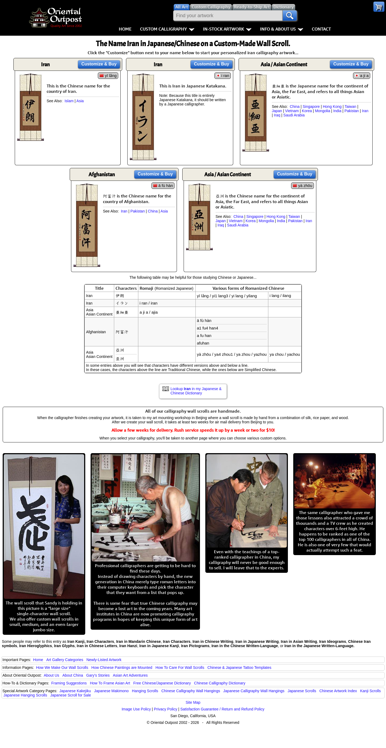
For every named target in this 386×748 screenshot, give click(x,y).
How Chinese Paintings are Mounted (121, 667)
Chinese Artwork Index (338, 691)
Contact (321, 29)
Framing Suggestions (69, 683)
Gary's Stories (98, 675)
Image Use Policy (136, 709)
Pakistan (351, 111)
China (295, 106)
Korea (307, 111)
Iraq (277, 115)
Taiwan (350, 106)
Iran (365, 111)
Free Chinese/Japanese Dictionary (162, 683)
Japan (277, 111)
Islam (69, 101)
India (337, 111)
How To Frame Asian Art (110, 683)
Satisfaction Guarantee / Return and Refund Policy (222, 709)
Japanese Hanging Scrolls (25, 695)
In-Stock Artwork (227, 29)
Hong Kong (332, 106)
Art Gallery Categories (64, 660)
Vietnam (292, 111)
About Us (51, 675)
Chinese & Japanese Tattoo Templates (239, 667)
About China (72, 675)
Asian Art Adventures (130, 675)
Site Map (192, 702)
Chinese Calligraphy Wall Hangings (190, 691)
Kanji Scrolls (370, 691)
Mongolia (322, 111)
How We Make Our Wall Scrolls (62, 667)
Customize (99, 64)
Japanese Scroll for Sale (70, 695)
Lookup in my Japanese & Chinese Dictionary (196, 391)
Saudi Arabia (294, 115)
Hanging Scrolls (145, 691)
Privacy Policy (165, 709)
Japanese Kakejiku (75, 691)
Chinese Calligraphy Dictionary (219, 683)
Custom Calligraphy (167, 29)
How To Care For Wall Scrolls (179, 667)
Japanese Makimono (111, 691)
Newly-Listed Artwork (103, 660)
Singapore (311, 106)
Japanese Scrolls (302, 691)
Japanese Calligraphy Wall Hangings (253, 691)
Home (125, 29)
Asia (80, 101)
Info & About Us (281, 29)
